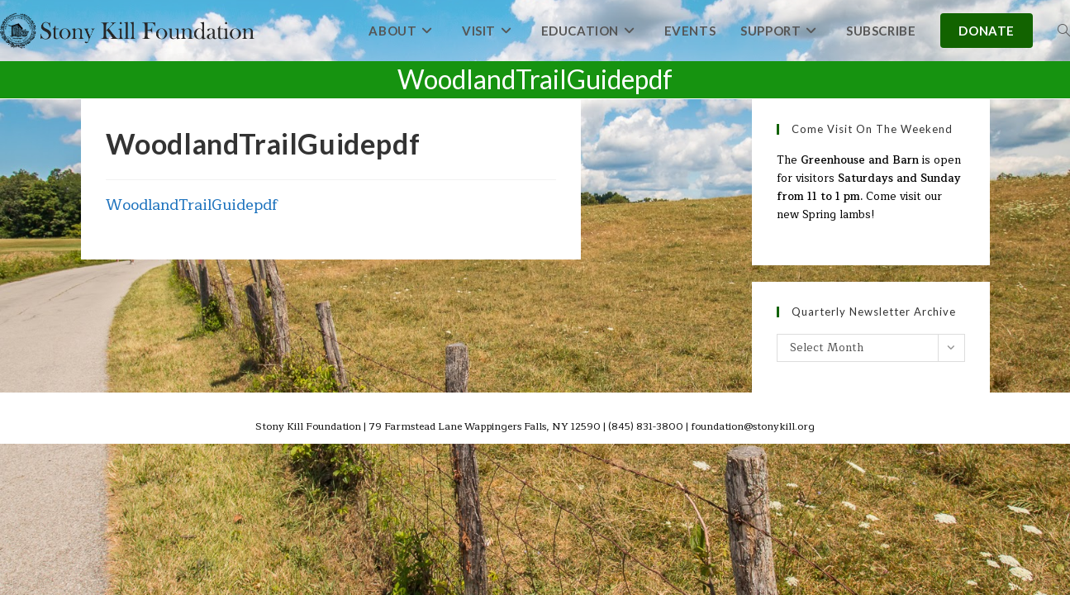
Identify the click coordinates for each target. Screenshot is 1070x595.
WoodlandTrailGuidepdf (192, 205)
